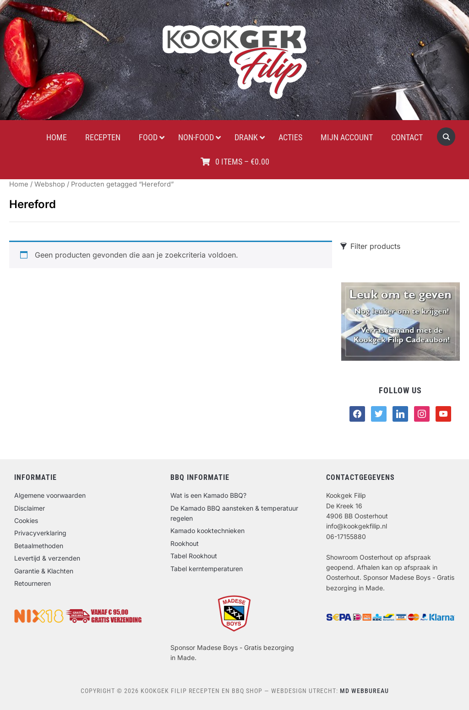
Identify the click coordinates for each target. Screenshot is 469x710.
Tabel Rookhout (193, 556)
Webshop (49, 184)
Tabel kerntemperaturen (206, 568)
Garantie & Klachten (43, 571)
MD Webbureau (364, 690)
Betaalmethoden (38, 546)
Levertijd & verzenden (47, 558)
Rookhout (184, 543)
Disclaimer (29, 508)
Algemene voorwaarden (50, 495)
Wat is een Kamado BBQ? (208, 495)
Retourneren (32, 583)
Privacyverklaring (40, 533)
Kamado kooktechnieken (207, 530)
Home (18, 184)
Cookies (26, 520)
